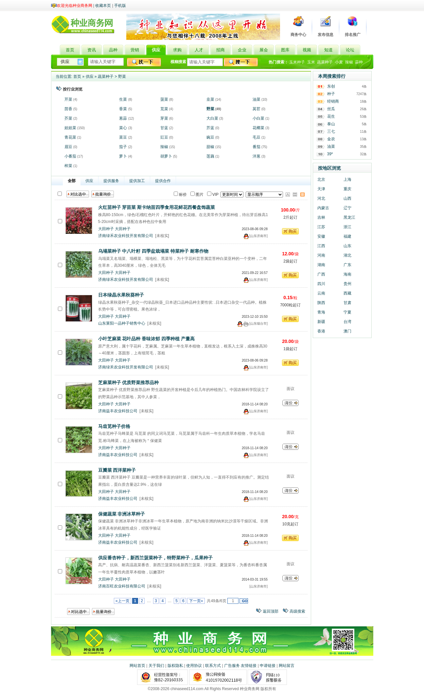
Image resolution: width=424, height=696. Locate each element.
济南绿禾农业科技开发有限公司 (125, 235)
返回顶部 (270, 611)
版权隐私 (175, 665)
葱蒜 (123, 118)
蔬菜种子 (325, 62)
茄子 (123, 146)
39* (330, 154)
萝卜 (123, 156)
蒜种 (359, 62)
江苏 (321, 227)
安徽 (321, 236)
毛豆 (256, 137)
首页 (77, 76)
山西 (347, 198)
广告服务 (232, 665)
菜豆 (123, 137)
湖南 (321, 265)
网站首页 (137, 665)
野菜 (122, 76)
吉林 (321, 217)
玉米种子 (297, 62)
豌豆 (210, 137)
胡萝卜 (166, 156)
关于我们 (156, 665)
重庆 (347, 189)
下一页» (196, 601)
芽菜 (164, 118)
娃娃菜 (70, 128)
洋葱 (256, 156)
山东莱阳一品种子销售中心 (121, 323)
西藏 (347, 293)
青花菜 (70, 137)
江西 (321, 246)
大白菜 (212, 118)
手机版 (120, 5)
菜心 (123, 128)
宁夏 (347, 312)
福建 (347, 236)
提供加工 (137, 180)
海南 (347, 274)
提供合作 (163, 180)
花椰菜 (258, 128)
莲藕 (210, 156)
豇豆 (164, 137)
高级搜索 (297, 611)
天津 (321, 189)
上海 (347, 179)
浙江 (347, 227)
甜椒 (210, 146)
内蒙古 (323, 208)
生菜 (123, 99)
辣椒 (349, 62)
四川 (321, 283)
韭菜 (210, 99)
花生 (331, 116)
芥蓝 (210, 128)
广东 (347, 265)
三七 (331, 131)
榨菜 (68, 165)
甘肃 (347, 302)
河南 (321, 255)
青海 (321, 312)
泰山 (331, 124)
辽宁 (347, 208)
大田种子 (106, 229)
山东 (347, 246)
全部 (72, 180)
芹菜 (68, 99)
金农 (331, 139)
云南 (321, 293)
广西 (321, 274)
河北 (321, 198)
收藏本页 (103, 5)
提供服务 (111, 180)
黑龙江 (349, 217)
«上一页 (123, 601)
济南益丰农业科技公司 (117, 411)
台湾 (347, 321)
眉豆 (68, 146)
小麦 (339, 62)
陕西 (321, 302)
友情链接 (248, 665)
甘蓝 (164, 128)
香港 (321, 331)
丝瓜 (331, 109)
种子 (331, 94)
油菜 (256, 99)
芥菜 (68, 118)
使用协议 (194, 665)
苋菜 (164, 109)
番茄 (256, 146)
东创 (331, 86)
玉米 (311, 62)
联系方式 (213, 665)
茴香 (68, 109)
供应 (90, 76)
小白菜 (258, 118)
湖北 (347, 255)
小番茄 (70, 156)
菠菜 (164, 99)
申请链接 (267, 665)
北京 (321, 179)
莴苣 (256, 109)
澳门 (347, 331)
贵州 (347, 283)
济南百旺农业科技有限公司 (121, 586)
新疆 (321, 321)
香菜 (123, 109)
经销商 (333, 101)
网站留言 (286, 665)
